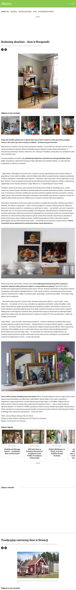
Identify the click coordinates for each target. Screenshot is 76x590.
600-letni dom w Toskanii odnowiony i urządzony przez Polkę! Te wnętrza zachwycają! (34, 453)
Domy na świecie (34, 446)
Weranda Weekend (25, 11)
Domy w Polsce (12, 446)
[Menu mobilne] (73, 4)
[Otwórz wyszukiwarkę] (70, 3)
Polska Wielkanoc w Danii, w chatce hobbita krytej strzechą (57, 452)
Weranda (13, 11)
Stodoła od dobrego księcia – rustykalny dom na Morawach (12, 451)
